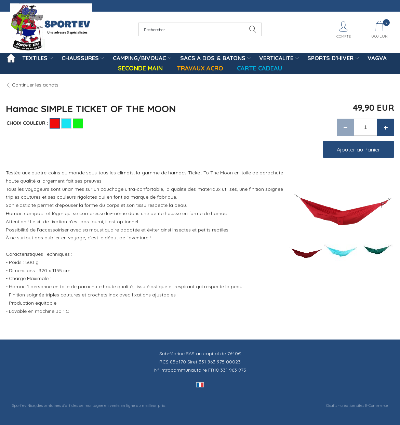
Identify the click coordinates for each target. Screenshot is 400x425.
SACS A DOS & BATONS (212, 58)
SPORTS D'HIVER (330, 58)
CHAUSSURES (80, 58)
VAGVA (377, 58)
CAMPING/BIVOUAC (139, 58)
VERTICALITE (276, 58)
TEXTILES (35, 58)
